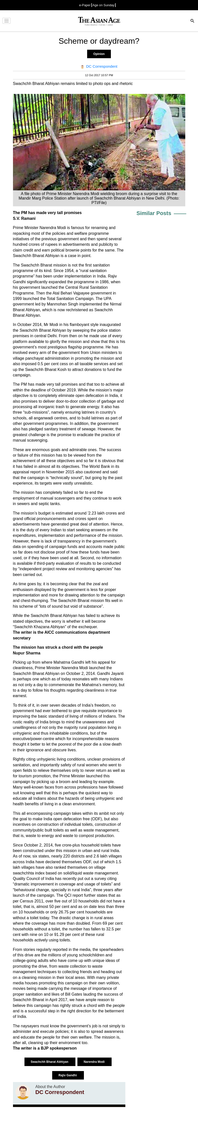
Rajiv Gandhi (68, 1075)
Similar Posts (154, 213)
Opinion (99, 54)
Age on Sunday (104, 5)
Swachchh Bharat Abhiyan (50, 1062)
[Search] (192, 21)
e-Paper (85, 5)
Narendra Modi (94, 1062)
